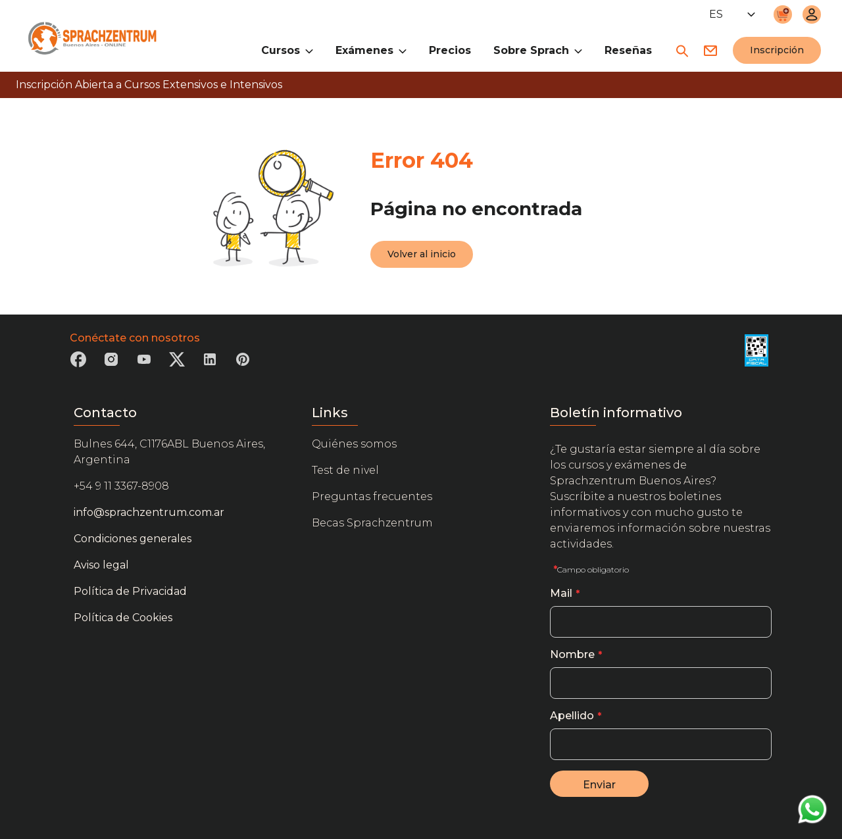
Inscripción (777, 50)
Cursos (287, 50)
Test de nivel (345, 470)
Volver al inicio (421, 254)
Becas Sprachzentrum (372, 523)
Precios (450, 50)
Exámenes (371, 50)
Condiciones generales (132, 538)
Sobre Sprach (537, 50)
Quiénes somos (354, 444)
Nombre (572, 654)
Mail (561, 593)
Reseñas (628, 50)
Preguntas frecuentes (372, 496)
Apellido (572, 715)
